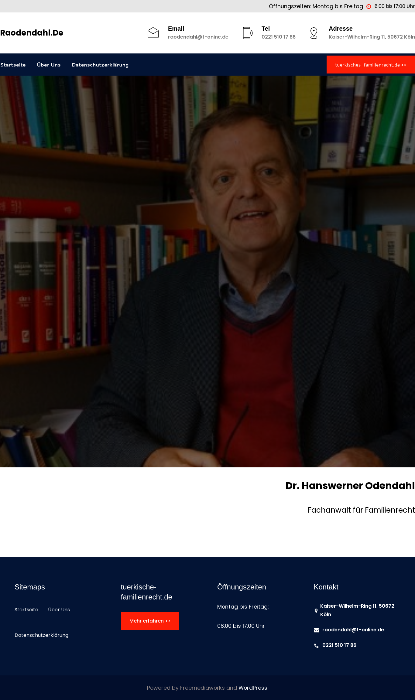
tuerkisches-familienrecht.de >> (370, 64)
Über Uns (49, 64)
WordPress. (253, 687)
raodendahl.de (31, 32)
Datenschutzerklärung (100, 64)
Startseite (13, 64)
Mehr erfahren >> (149, 620)
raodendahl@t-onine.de (198, 36)
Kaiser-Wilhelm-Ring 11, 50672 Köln (372, 36)
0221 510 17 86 (279, 36)
